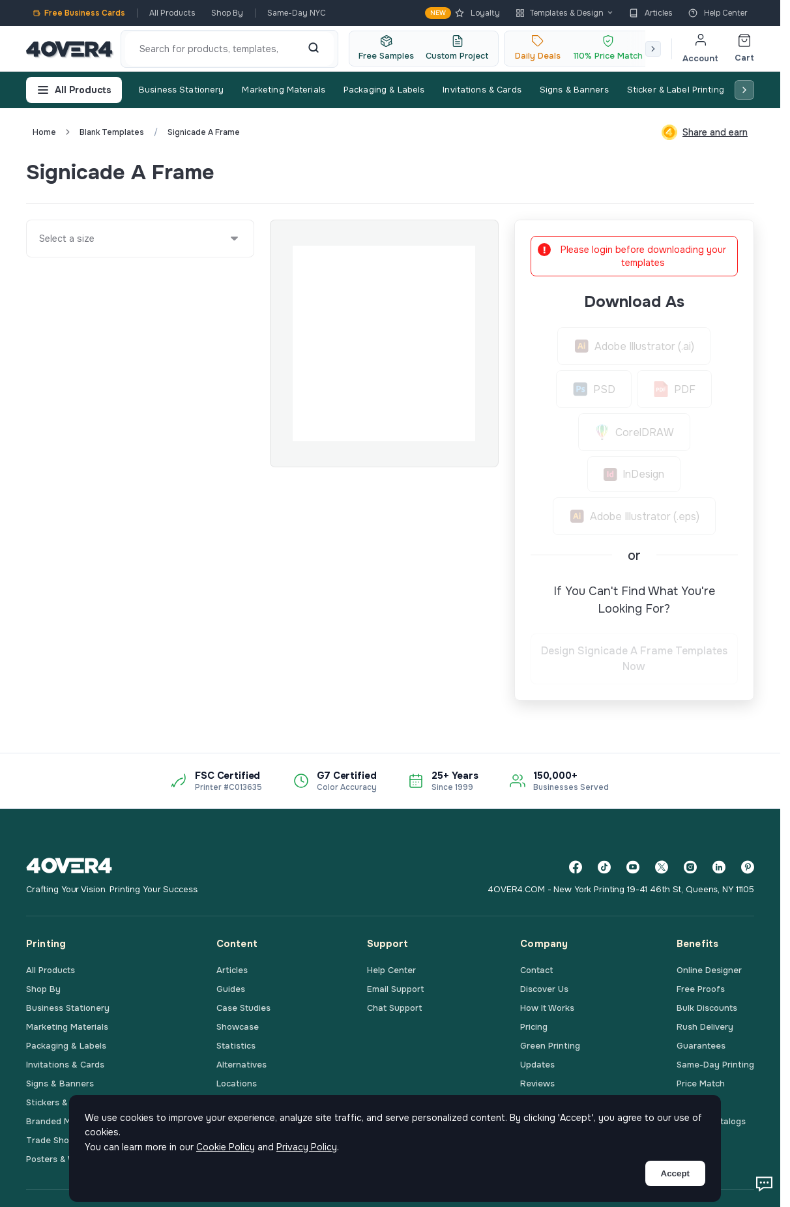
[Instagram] (690, 867)
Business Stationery (181, 89)
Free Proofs (701, 989)
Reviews (537, 1083)
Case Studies (243, 1007)
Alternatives (241, 1064)
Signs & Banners (574, 89)
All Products (172, 13)
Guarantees (701, 1045)
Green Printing (550, 1045)
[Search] (313, 49)
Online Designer (709, 970)
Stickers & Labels (61, 1102)
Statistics (236, 1045)
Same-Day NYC (296, 13)
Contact (536, 970)
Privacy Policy (306, 1147)
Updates (537, 1064)
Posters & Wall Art (63, 1159)
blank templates (112, 132)
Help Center (718, 13)
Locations (236, 1083)
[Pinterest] (747, 867)
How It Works (547, 1007)
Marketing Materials (283, 89)
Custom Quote (707, 172)
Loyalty (462, 13)
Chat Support (394, 1007)
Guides (230, 989)
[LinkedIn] (718, 867)
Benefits (697, 943)
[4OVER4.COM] (69, 49)
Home (44, 132)
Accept (675, 1173)
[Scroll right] (653, 49)
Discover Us (544, 989)
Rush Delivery (705, 1026)
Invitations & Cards (482, 89)
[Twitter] (661, 867)
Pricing (534, 1026)
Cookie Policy (225, 1147)
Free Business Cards (79, 13)
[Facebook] (575, 867)
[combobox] (39, 238)
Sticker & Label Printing (675, 89)
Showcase (237, 1026)
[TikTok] (604, 867)
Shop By (227, 13)
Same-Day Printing (715, 1064)
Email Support (395, 989)
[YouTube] (632, 867)
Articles (651, 13)
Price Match (701, 1083)
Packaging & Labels (384, 89)
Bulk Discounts (707, 1007)
